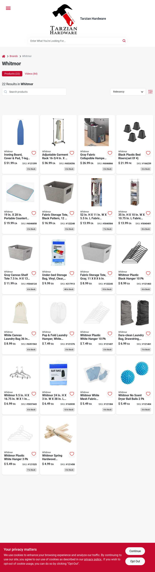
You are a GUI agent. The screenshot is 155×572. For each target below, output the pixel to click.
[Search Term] (78, 40)
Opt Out (135, 561)
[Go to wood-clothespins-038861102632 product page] (58, 445)
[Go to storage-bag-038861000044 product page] (58, 385)
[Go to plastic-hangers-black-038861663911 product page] (134, 264)
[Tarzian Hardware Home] (63, 19)
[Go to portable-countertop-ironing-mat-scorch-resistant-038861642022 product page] (20, 204)
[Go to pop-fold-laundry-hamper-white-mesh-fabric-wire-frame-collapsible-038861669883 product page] (58, 325)
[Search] (124, 41)
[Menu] (8, 8)
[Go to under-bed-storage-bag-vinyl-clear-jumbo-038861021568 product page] (58, 264)
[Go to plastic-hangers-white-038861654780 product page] (96, 325)
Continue (135, 551)
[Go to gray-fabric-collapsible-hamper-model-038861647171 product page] (96, 144)
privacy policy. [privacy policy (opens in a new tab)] (93, 559)
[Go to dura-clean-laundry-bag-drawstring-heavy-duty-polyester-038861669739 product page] (134, 325)
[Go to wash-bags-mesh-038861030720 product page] (96, 385)
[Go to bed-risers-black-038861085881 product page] (134, 144)
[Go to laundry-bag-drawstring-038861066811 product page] (20, 325)
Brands (14, 56)
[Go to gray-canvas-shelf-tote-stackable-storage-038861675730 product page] (20, 264)
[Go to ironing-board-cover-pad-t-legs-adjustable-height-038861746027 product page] (20, 144)
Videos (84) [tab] (31, 73)
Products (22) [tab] (12, 73)
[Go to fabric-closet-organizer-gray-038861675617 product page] (134, 204)
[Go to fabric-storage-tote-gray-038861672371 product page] (96, 264)
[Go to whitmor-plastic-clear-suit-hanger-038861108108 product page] (20, 385)
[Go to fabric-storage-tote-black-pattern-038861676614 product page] (58, 204)
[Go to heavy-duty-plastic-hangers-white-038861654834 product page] (20, 445)
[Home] (3, 56)
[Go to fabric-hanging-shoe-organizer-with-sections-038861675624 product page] (96, 204)
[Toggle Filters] (150, 92)
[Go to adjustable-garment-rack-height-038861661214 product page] (58, 144)
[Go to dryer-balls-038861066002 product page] (134, 385)
